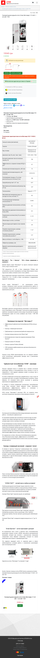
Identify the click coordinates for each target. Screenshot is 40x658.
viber (22, 105)
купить (20, 605)
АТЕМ (25, 638)
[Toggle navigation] (37, 2)
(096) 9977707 (8, 105)
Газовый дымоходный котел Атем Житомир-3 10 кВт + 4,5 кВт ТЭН (16, 8)
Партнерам (20, 655)
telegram (16, 105)
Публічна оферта (20, 646)
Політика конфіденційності (20, 647)
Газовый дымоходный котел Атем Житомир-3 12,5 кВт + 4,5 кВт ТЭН (20, 598)
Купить (6, 73)
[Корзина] (32, 2)
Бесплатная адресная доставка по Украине (19, 81)
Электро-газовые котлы (10, 6)
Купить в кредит (16, 73)
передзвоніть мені (10, 99)
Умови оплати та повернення (20, 649)
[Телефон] (37, 396)
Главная (2, 6)
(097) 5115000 (8, 108)
